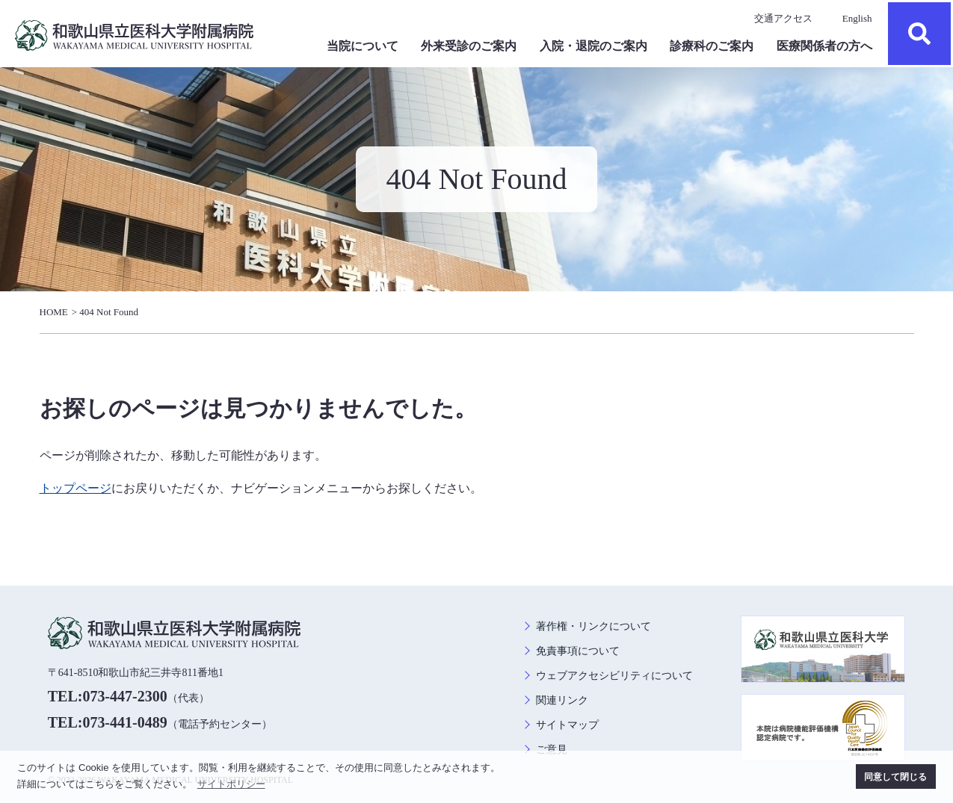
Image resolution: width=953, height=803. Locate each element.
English (857, 18)
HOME (54, 311)
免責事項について (578, 651)
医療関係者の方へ (824, 46)
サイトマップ (567, 725)
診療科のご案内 (711, 46)
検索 (919, 33)
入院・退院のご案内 (593, 46)
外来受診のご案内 (468, 46)
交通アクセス (783, 18)
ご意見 (551, 749)
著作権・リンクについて (593, 626)
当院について (362, 46)
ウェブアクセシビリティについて (614, 675)
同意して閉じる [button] (895, 776)
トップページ (75, 488)
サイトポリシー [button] (231, 784)
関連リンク (562, 700)
